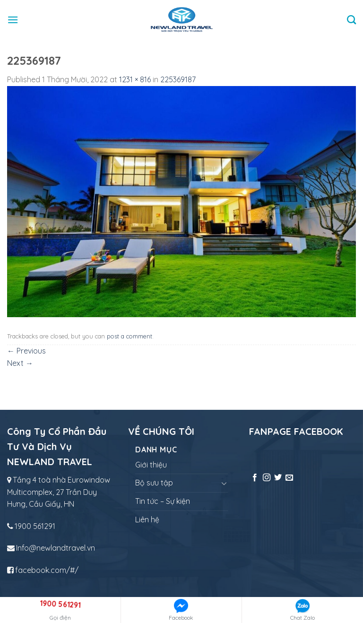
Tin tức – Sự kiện (162, 501)
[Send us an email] (289, 478)
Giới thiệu (151, 464)
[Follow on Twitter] (278, 478)
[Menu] (12, 19)
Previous (26, 350)
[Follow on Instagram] (266, 478)
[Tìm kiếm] (351, 19)
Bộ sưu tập (154, 482)
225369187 (178, 79)
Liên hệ (147, 519)
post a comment (129, 336)
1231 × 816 (135, 79)
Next (20, 363)
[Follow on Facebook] (255, 478)
